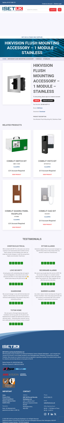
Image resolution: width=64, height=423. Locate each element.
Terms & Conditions (7, 373)
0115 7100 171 (48, 371)
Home (4, 33)
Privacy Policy (6, 371)
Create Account (48, 74)
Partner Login (58, 1)
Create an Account (47, 1)
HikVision (39, 82)
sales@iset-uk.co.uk (49, 377)
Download (42, 85)
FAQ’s (4, 369)
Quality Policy (6, 377)
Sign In (37, 74)
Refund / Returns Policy (9, 375)
